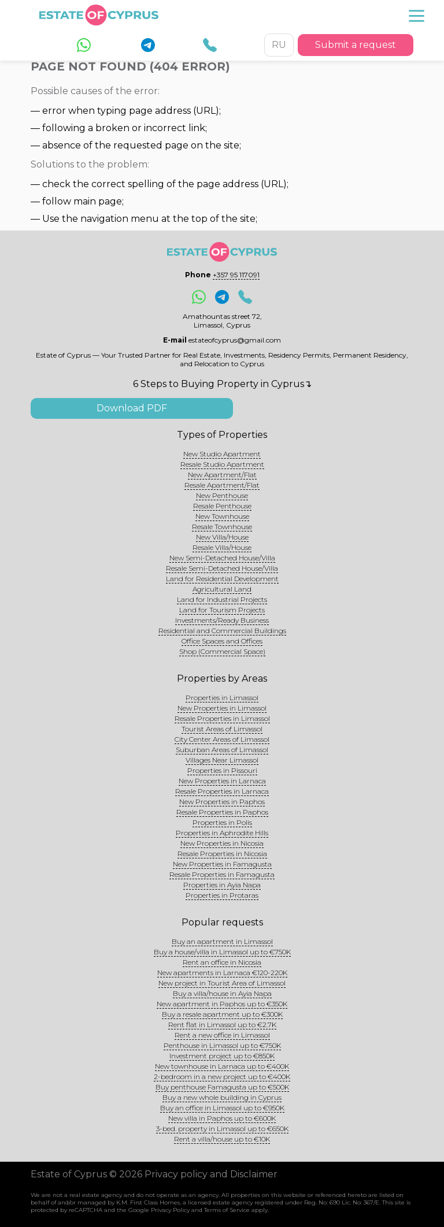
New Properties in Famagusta (222, 864)
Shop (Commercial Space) (222, 651)
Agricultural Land (222, 589)
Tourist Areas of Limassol (222, 728)
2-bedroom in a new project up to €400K (222, 1076)
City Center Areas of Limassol (222, 739)
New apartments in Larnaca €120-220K (222, 972)
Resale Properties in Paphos (222, 812)
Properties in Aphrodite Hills (222, 832)
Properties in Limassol (222, 697)
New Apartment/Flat (222, 474)
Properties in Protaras (222, 895)
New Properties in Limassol (222, 708)
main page (97, 201)
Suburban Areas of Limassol (222, 749)
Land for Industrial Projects (222, 599)
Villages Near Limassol (222, 760)
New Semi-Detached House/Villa (222, 557)
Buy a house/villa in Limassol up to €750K (222, 951)
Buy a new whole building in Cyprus (222, 1097)
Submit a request (355, 44)
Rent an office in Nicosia (222, 962)
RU (279, 44)
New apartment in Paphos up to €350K (222, 1003)
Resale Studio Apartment (222, 464)
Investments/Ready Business (222, 620)
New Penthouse (222, 495)
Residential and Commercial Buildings (222, 630)
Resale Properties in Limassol (222, 718)
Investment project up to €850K (222, 1055)
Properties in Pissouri (222, 770)
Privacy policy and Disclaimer (211, 1174)
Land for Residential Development (222, 578)
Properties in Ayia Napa (222, 884)
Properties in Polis (222, 822)
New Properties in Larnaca (222, 780)
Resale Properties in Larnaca (222, 791)
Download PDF (132, 408)
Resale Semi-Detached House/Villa (222, 568)
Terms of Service (227, 1210)
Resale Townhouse (222, 526)
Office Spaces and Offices (222, 641)
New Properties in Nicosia (222, 843)
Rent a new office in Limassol (222, 1035)
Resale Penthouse (222, 505)
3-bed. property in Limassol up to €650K (222, 1128)
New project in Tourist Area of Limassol (222, 983)
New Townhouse (222, 516)
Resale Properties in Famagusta (222, 874)
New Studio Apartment (222, 453)
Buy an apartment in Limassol (222, 941)
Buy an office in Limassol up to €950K (222, 1107)
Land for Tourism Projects (222, 609)
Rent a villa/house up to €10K (222, 1139)
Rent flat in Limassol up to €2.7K (222, 1024)
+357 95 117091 (236, 274)
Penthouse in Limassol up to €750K (222, 1045)
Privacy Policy (170, 1210)
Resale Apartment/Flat (222, 485)
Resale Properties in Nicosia (222, 853)
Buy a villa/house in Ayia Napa (222, 993)
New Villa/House (222, 537)
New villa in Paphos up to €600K (222, 1118)
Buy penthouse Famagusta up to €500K (222, 1087)
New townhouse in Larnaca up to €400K (222, 1066)
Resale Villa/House (222, 547)
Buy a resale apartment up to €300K (222, 1014)
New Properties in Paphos (222, 801)
